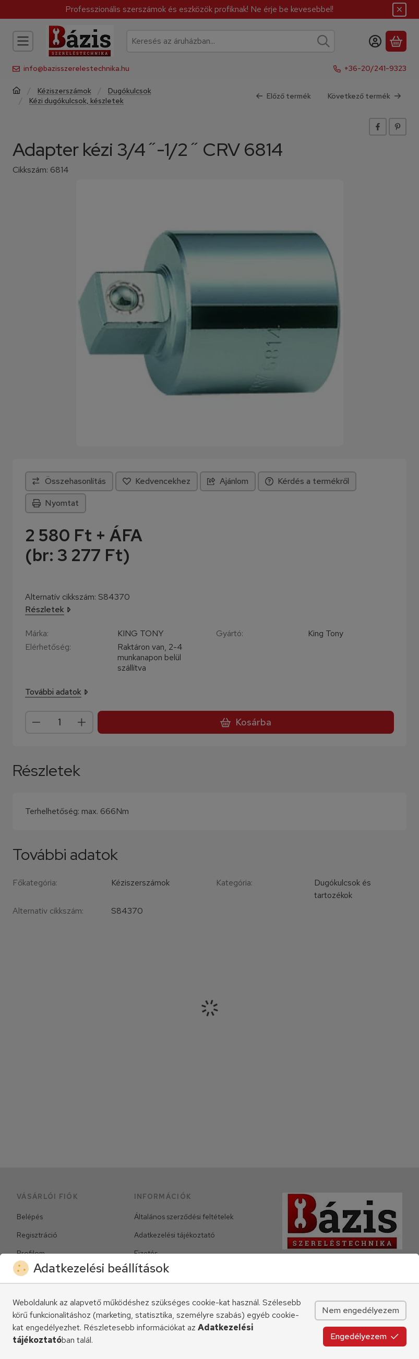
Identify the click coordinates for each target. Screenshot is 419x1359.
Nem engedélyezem (360, 1310)
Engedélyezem (364, 1336)
